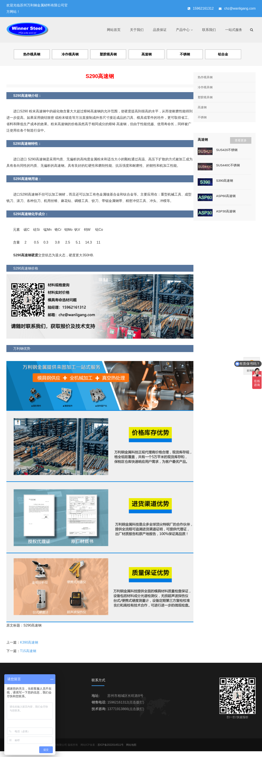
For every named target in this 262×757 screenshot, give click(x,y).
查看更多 (241, 140)
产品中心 (183, 30)
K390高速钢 (29, 642)
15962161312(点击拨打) (125, 702)
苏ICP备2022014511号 (111, 744)
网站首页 (114, 30)
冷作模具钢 (205, 87)
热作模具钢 (205, 77)
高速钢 (202, 107)
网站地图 (131, 744)
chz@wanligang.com (240, 8)
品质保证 (160, 30)
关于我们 (137, 30)
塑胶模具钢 (205, 97)
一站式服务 (233, 30)
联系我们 (209, 30)
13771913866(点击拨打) (125, 709)
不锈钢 (202, 117)
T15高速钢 (28, 651)
